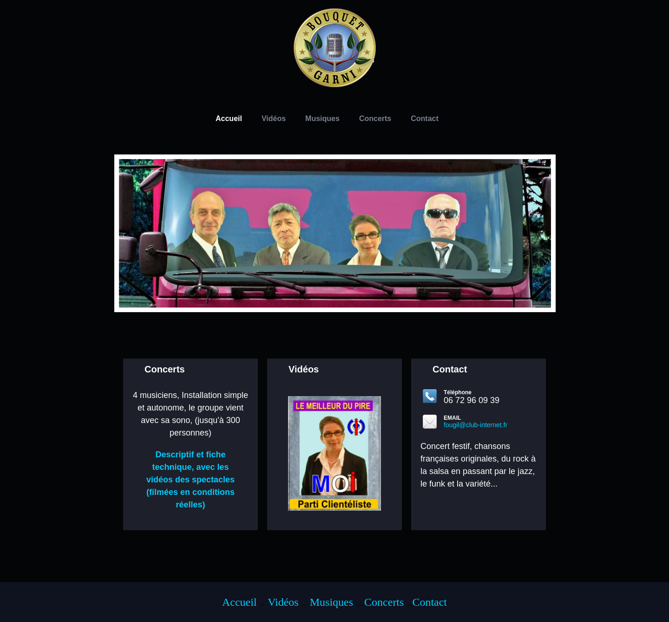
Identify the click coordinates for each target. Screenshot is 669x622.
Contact (429, 602)
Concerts (384, 602)
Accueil (239, 602)
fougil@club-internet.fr (475, 425)
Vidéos (283, 602)
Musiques (331, 602)
